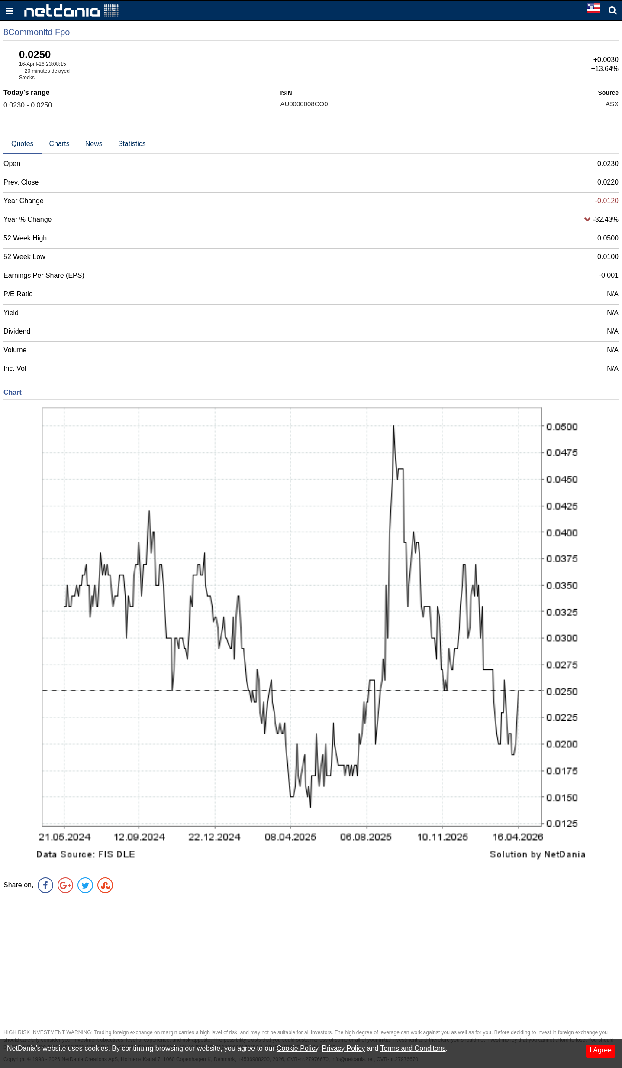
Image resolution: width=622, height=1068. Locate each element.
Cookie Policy (297, 1048)
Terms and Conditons (412, 1048)
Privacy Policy (343, 1048)
